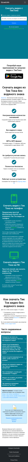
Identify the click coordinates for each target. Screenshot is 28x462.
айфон (24, 181)
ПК (14, 183)
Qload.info (3, 97)
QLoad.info (5, 2)
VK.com (14, 421)
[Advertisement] (14, 45)
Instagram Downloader (14, 448)
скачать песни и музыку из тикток (14, 29)
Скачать (14, 23)
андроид (20, 181)
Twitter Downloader (14, 452)
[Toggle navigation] (25, 2)
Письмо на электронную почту (14, 418)
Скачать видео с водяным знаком (11, 15)
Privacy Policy (14, 460)
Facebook (14, 419)
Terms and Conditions (14, 456)
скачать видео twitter (10, 323)
